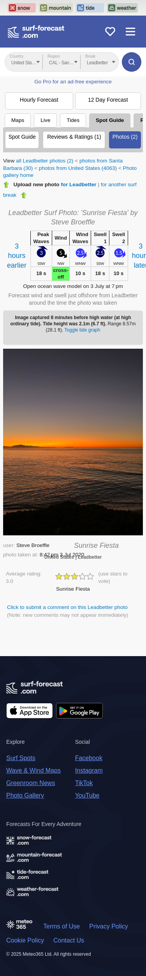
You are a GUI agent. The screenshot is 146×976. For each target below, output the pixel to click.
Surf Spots (20, 758)
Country (16, 56)
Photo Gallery (25, 795)
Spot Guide (110, 120)
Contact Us (68, 940)
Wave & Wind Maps (33, 770)
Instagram (89, 770)
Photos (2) (125, 137)
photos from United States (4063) (78, 168)
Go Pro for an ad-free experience (73, 82)
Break (90, 56)
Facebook (88, 758)
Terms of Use (61, 926)
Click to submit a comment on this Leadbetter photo (67, 607)
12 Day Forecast (108, 100)
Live (45, 120)
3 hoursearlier (16, 255)
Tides (73, 120)
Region (53, 56)
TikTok (84, 783)
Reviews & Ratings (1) (74, 137)
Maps (17, 120)
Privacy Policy (108, 926)
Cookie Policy (25, 940)
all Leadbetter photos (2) (44, 161)
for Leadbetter (78, 184)
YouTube (87, 795)
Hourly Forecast (39, 100)
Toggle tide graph (82, 330)
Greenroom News (30, 783)
